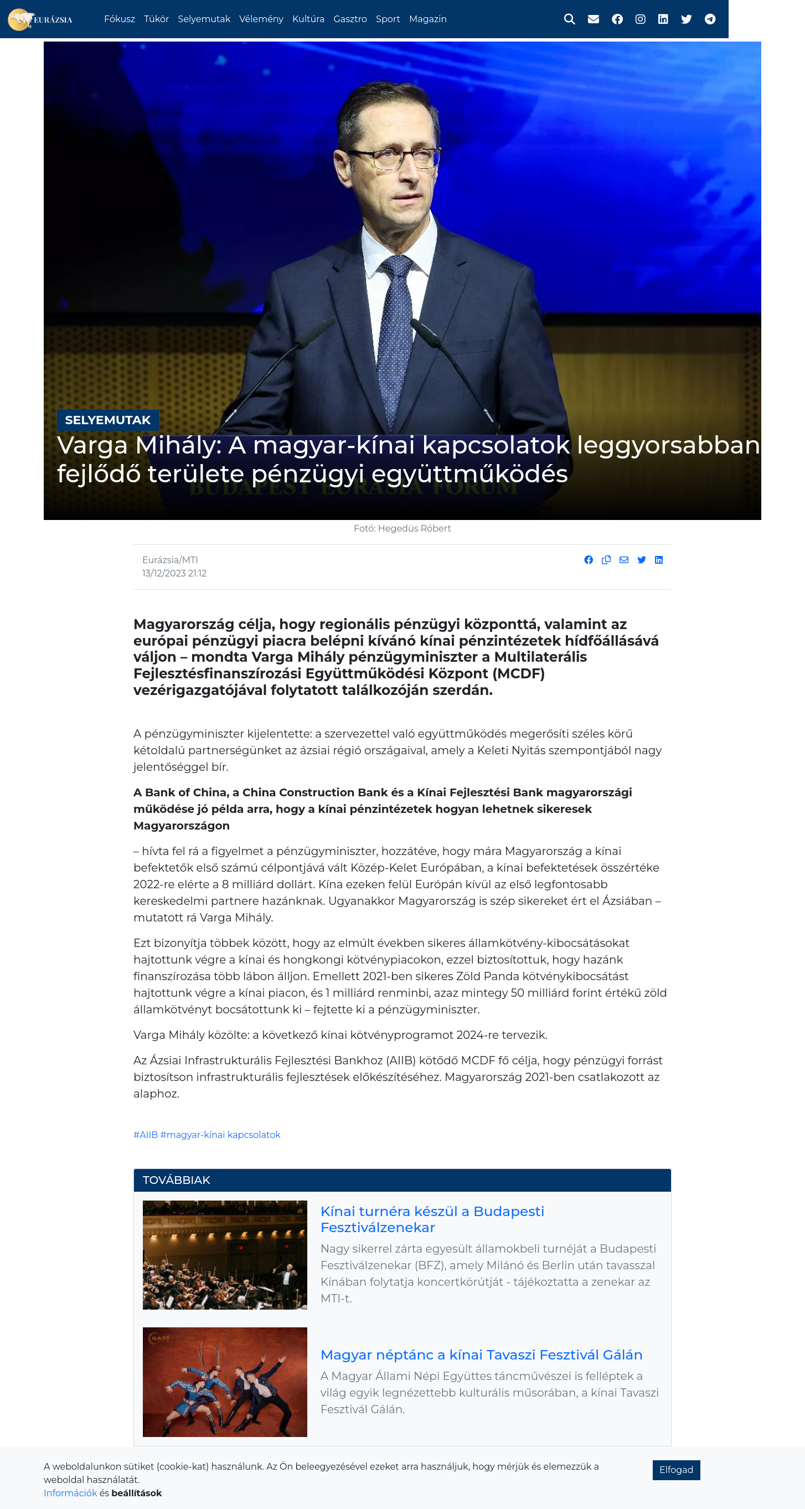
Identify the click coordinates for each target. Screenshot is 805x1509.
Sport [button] (428, 18)
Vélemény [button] (302, 18)
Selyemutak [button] (244, 18)
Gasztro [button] (390, 18)
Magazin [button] (468, 18)
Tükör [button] (196, 18)
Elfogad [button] (676, 1470)
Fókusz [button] (160, 18)
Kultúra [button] (349, 18)
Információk (70, 1493)
